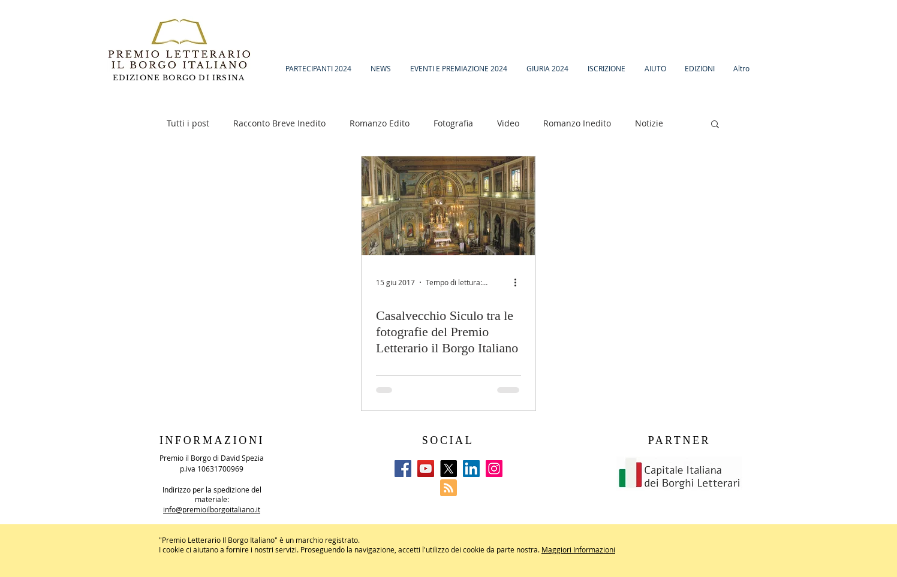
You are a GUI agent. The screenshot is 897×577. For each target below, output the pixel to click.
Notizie (649, 123)
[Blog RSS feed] (448, 488)
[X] (448, 468)
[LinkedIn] (471, 468)
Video (508, 123)
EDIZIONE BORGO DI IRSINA (180, 77)
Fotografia (453, 123)
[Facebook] (403, 468)
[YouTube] (425, 468)
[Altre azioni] (519, 282)
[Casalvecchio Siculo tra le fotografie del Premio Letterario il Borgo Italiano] (448, 205)
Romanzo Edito (380, 123)
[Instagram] (494, 468)
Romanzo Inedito (577, 123)
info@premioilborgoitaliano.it (211, 509)
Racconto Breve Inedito (279, 123)
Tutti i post (188, 123)
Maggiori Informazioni (578, 549)
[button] (715, 125)
